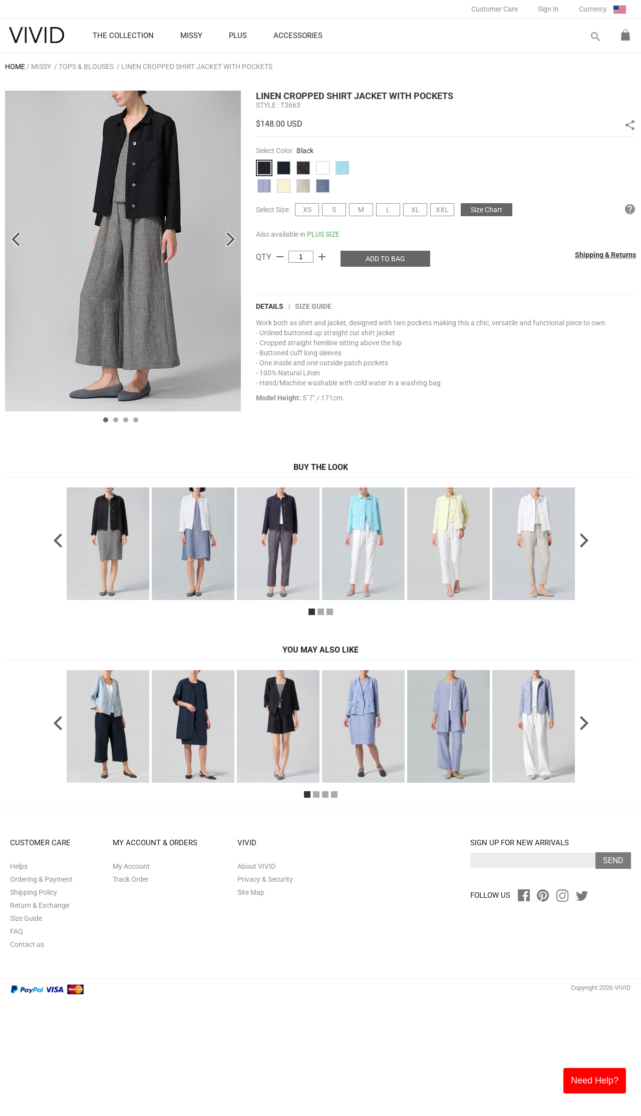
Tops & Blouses (86, 67)
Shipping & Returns (605, 255)
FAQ (16, 1047)
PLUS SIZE (323, 234)
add (322, 257)
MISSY (41, 67)
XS (307, 210)
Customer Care (494, 9)
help (630, 209)
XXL (442, 210)
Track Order (131, 995)
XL (415, 210)
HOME (15, 67)
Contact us (27, 1060)
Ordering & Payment (41, 995)
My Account (131, 982)
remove (280, 257)
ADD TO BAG (385, 259)
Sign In (548, 9)
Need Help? (594, 1080)
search (594, 37)
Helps (19, 982)
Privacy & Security (265, 995)
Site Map (250, 1008)
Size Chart (486, 210)
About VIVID (256, 982)
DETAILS (269, 306)
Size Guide (313, 306)
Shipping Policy (33, 1008)
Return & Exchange (39, 1021)
